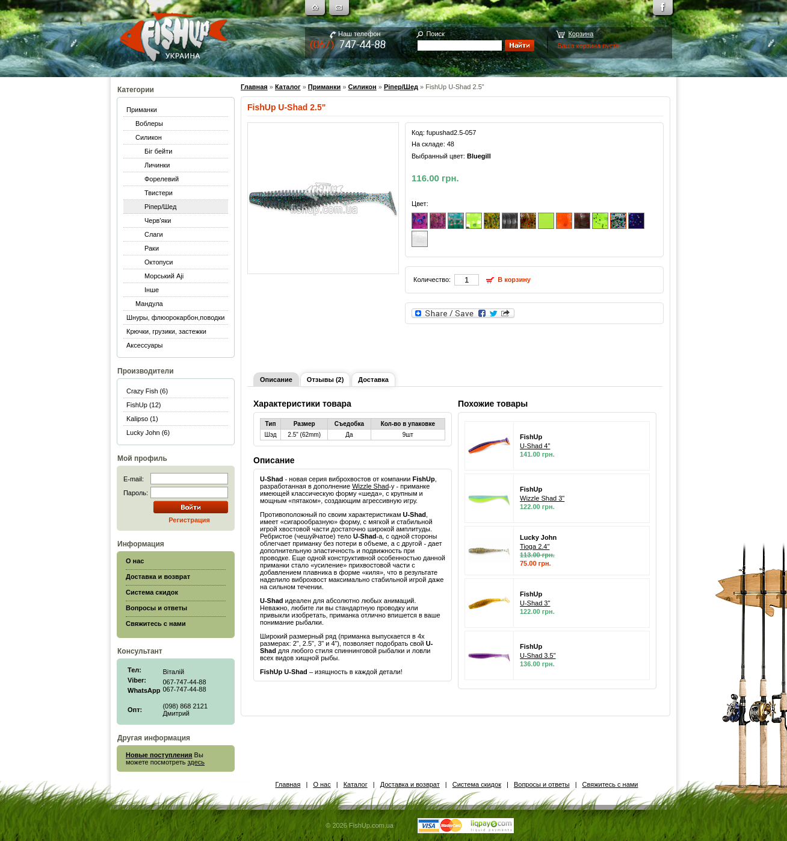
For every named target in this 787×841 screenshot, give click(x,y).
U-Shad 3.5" (538, 655)
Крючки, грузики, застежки (166, 331)
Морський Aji (164, 276)
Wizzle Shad (370, 486)
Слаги (153, 234)
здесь (196, 762)
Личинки (157, 165)
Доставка (373, 379)
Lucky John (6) (148, 432)
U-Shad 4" (535, 445)
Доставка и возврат (410, 784)
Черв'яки (157, 220)
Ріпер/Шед (160, 206)
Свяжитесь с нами (610, 784)
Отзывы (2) (325, 379)
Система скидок (476, 784)
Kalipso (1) (142, 418)
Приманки (141, 109)
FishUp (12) (143, 404)
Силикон (148, 137)
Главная (254, 86)
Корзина (580, 33)
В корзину (514, 279)
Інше (151, 289)
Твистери (158, 192)
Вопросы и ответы (542, 784)
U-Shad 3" (535, 603)
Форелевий (161, 179)
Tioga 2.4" (534, 546)
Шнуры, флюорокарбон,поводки (175, 317)
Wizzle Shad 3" (542, 498)
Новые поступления (159, 754)
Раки (151, 248)
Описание (276, 379)
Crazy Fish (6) (147, 391)
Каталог (288, 86)
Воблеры (149, 123)
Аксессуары (144, 345)
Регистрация (189, 520)
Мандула (149, 303)
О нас (321, 784)
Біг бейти (158, 151)
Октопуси (158, 262)
